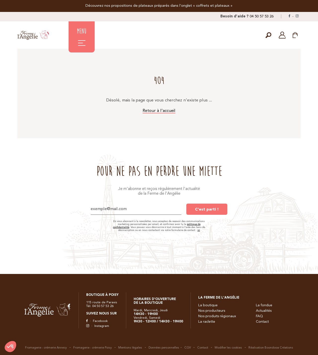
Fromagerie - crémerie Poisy (92, 347)
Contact (262, 321)
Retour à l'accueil (159, 111)
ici (199, 230)
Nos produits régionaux (217, 316)
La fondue (264, 305)
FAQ (259, 316)
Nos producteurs (211, 310)
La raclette (206, 321)
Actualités (264, 310)
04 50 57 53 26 (262, 16)
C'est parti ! (207, 210)
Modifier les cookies (228, 347)
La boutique (208, 305)
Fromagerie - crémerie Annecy (46, 347)
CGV (187, 347)
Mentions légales (130, 347)
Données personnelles (164, 347)
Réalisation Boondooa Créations (270, 347)
